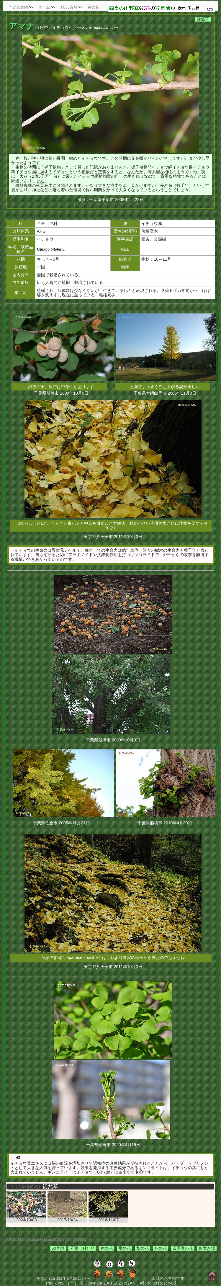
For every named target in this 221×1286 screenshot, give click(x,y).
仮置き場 (207, 1248)
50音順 (57, 1248)
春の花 (106, 1248)
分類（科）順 (82, 1248)
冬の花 (160, 1248)
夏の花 (124, 1248)
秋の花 (142, 1248)
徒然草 (203, 19)
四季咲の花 (182, 1248)
